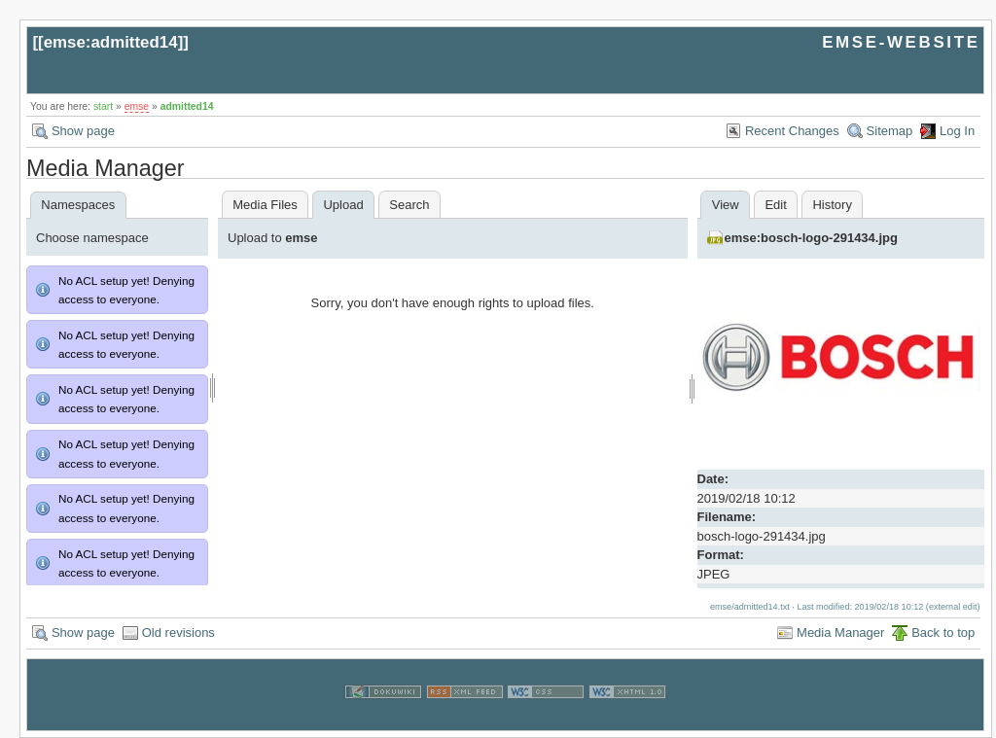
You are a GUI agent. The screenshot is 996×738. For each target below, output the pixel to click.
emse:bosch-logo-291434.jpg (811, 237)
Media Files (264, 204)
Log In (957, 130)
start (103, 106)
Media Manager (840, 632)
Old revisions (178, 632)
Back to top (943, 632)
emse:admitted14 (111, 42)
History (831, 204)
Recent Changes (792, 130)
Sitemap (890, 130)
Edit (775, 204)
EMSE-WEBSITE (900, 42)
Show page (83, 130)
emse (136, 106)
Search (409, 204)
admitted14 (187, 106)
